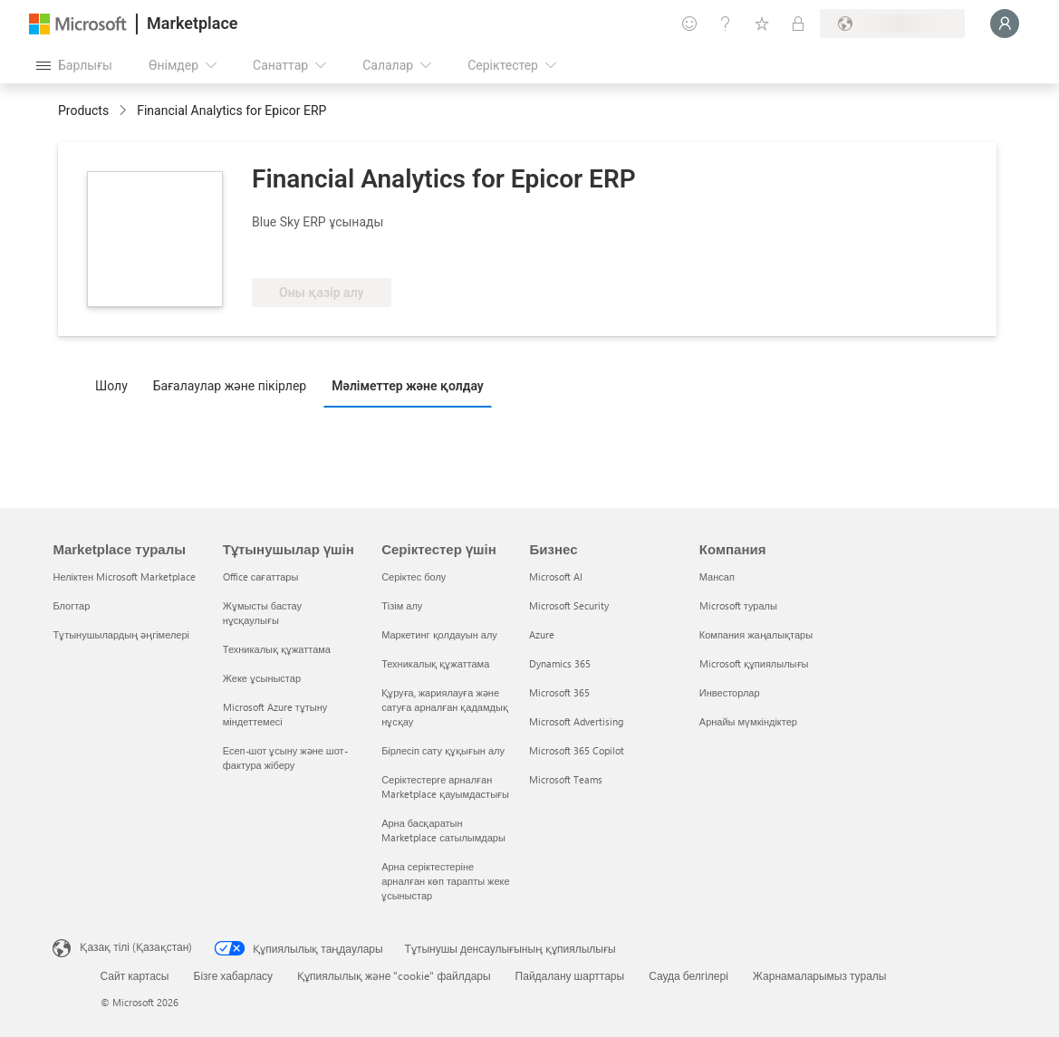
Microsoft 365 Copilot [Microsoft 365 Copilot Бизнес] (576, 750)
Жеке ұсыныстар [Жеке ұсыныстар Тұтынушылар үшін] (262, 678)
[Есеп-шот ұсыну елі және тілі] (892, 23)
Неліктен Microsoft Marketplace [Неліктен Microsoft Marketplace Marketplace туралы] (124, 576)
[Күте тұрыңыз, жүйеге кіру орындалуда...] (1004, 23)
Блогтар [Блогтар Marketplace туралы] (71, 605)
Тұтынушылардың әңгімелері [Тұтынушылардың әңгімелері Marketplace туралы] (121, 634)
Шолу (111, 386)
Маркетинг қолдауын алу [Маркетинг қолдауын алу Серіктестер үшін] (439, 634)
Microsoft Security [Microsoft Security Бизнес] (569, 605)
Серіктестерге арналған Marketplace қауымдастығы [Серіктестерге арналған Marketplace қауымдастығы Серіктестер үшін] (445, 787)
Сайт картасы (135, 975)
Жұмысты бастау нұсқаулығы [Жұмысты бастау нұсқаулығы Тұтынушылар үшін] (262, 613)
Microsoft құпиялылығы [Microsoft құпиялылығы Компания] (754, 663)
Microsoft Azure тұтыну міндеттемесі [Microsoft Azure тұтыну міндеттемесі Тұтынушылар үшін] (275, 714)
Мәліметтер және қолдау (408, 386)
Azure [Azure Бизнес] (541, 634)
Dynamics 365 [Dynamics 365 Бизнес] (560, 663)
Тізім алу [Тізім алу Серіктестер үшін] (401, 605)
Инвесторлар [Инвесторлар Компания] (729, 692)
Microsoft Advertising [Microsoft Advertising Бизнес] (576, 721)
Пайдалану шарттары (570, 975)
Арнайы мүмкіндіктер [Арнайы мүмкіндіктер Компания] (748, 721)
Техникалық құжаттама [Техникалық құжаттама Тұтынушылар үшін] (277, 649)
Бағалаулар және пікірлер (229, 386)
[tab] (116, 385)
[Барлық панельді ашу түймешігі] (74, 65)
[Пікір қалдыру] (689, 23)
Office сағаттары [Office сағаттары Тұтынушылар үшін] (261, 576)
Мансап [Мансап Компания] (717, 576)
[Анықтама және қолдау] (725, 23)
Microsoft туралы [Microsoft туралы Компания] (738, 605)
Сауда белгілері (688, 975)
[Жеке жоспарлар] (798, 23)
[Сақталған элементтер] (761, 23)
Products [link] (83, 110)
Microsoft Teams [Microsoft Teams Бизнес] (565, 779)
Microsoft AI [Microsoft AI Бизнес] (555, 576)
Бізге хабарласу (234, 975)
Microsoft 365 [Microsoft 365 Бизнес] (559, 692)
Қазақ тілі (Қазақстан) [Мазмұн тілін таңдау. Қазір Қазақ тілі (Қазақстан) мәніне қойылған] (136, 946)
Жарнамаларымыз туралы (820, 975)
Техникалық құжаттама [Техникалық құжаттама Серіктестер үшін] (435, 663)
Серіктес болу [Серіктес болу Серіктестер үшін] (413, 576)
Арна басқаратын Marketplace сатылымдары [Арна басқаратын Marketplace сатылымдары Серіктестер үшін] (443, 830)
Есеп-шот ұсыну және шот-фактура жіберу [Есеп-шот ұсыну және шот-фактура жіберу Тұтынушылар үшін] (285, 758)
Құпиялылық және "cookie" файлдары (394, 975)
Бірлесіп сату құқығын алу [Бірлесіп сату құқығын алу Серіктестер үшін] (443, 750)
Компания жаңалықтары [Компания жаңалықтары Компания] (756, 634)
